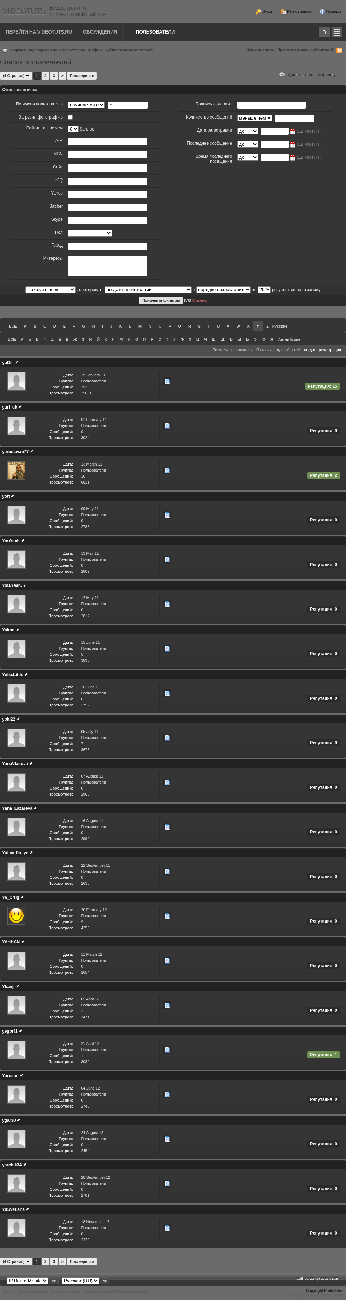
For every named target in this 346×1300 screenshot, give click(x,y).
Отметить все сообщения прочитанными (116, 1291)
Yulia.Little (12, 674)
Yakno (8, 630)
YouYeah (11, 540)
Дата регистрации (214, 130)
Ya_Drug (10, 897)
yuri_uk (9, 407)
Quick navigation (337, 32)
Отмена (199, 300)
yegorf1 (9, 1031)
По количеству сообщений (278, 350)
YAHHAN (11, 942)
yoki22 (8, 719)
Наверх (9, 1291)
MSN (58, 153)
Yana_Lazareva (17, 808)
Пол (59, 232)
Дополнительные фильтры (309, 74)
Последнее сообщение (209, 143)
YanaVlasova (15, 763)
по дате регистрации (322, 350)
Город (57, 245)
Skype (57, 219)
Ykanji (8, 986)
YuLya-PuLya (15, 852)
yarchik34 (12, 1164)
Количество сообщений (209, 117)
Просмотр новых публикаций (305, 50)
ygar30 (9, 1120)
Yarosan (10, 1075)
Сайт (58, 166)
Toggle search (324, 32)
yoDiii (8, 362)
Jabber (56, 206)
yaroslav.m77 (15, 451)
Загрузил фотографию (41, 117)
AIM (59, 140)
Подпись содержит (213, 104)
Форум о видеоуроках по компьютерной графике (56, 50)
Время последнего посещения (214, 159)
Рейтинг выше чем (44, 128)
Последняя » (82, 76)
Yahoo (57, 193)
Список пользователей (131, 50)
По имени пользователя (39, 104)
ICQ (59, 180)
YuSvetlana (13, 1209)
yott (6, 496)
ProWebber (333, 1291)
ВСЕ (13, 326)
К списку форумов (33, 1291)
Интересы (53, 258)
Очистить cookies (65, 1291)
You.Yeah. (12, 585)
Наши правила (260, 50)
